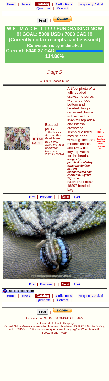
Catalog (42, 4)
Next (65, 197)
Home (11, 4)
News (26, 4)
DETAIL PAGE (38, 139)
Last (77, 197)
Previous (46, 197)
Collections (64, 4)
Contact (62, 8)
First (32, 197)
